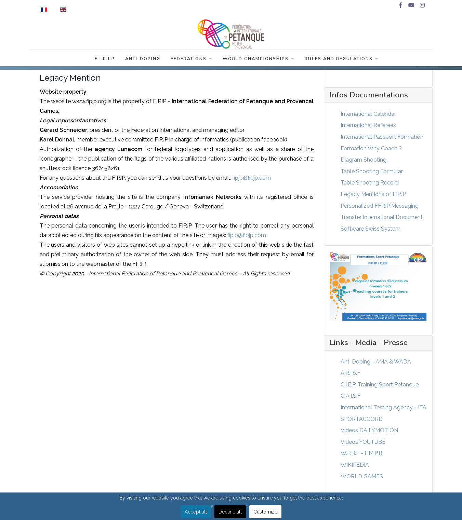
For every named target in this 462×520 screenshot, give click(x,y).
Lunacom (118, 149)
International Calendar (368, 114)
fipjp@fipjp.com (251, 178)
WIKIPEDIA (355, 465)
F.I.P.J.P (105, 59)
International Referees (368, 125)
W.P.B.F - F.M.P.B (361, 453)
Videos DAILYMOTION (369, 430)
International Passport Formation (382, 137)
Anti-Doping (142, 59)
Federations (191, 59)
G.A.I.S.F (351, 396)
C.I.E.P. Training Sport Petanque (380, 384)
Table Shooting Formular (372, 171)
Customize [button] (265, 512)
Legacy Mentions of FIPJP (373, 194)
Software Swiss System (370, 228)
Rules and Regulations (342, 59)
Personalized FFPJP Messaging (380, 206)
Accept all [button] (196, 512)
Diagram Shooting (363, 159)
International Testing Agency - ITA (383, 407)
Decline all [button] (230, 512)
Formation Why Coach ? (371, 148)
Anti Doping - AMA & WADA (376, 361)
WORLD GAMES (362, 476)
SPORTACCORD (362, 419)
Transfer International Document (382, 217)
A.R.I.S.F (350, 373)
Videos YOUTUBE (363, 442)
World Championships (258, 59)
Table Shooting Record (370, 182)
